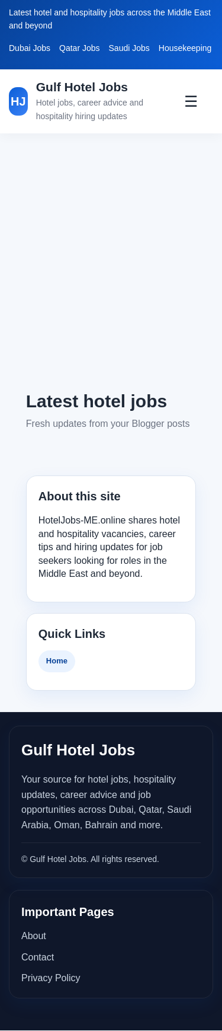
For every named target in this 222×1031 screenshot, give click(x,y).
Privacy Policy (51, 978)
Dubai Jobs (29, 48)
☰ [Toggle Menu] (191, 101)
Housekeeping (185, 48)
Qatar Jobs (79, 48)
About (33, 936)
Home (56, 660)
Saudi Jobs (129, 48)
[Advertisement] (111, 261)
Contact (37, 957)
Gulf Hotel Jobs (82, 87)
